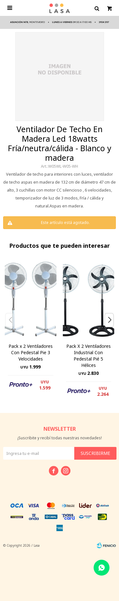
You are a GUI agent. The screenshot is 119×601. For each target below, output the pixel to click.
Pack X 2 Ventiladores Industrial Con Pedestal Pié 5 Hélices (88, 355)
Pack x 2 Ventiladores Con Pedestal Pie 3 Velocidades (31, 352)
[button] (111, 333)
